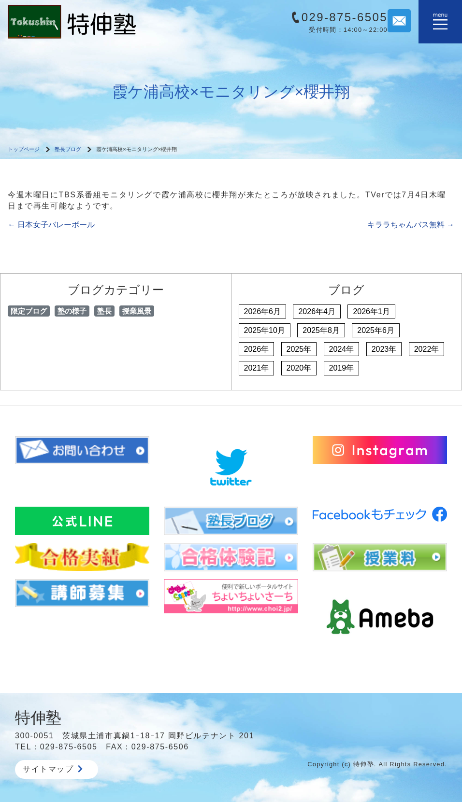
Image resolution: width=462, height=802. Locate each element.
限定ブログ (29, 311)
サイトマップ (53, 769)
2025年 (299, 349)
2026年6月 (262, 311)
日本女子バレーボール (51, 225)
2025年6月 (375, 330)
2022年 (426, 349)
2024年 (341, 349)
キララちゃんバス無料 (410, 225)
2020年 (299, 368)
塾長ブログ (68, 149)
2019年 (341, 368)
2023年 (384, 349)
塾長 (104, 311)
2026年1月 (371, 311)
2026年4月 (316, 311)
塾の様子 (72, 311)
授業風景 (136, 311)
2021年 (256, 368)
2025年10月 (264, 330)
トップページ (24, 149)
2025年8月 (321, 330)
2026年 (256, 349)
